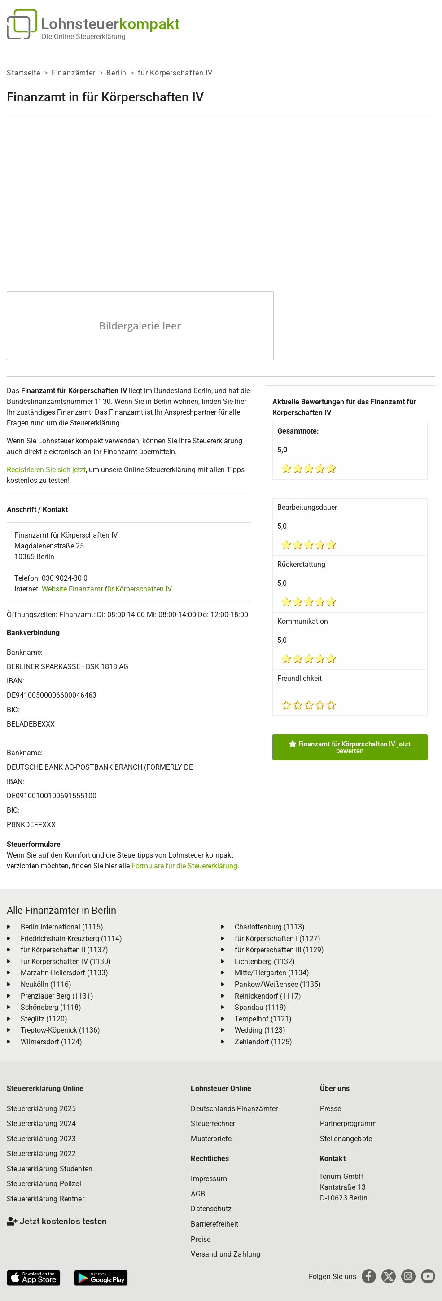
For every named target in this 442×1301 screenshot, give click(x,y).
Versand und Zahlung (225, 1254)
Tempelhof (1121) (263, 1019)
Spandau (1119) (260, 1007)
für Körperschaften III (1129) (279, 950)
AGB (198, 1194)
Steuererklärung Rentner (45, 1199)
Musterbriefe (211, 1139)
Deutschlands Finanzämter (234, 1108)
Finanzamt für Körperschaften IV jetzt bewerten (350, 747)
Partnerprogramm (348, 1123)
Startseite (23, 73)
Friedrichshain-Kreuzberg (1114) (71, 938)
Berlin (116, 73)
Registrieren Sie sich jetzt (46, 469)
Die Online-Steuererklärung (84, 36)
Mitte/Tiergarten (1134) (272, 972)
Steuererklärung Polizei (44, 1183)
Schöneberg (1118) (51, 1007)
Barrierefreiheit (214, 1224)
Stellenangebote (346, 1139)
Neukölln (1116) (46, 984)
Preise (200, 1239)
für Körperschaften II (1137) (64, 950)
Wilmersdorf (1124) (51, 1042)
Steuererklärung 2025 (41, 1108)
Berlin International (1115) (62, 927)
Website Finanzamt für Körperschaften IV (107, 589)
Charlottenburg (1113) (270, 927)
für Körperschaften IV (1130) (66, 961)
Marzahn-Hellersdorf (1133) (64, 972)
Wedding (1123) (260, 1030)
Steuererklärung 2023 (41, 1139)
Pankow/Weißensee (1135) (278, 984)
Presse (330, 1108)
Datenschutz (211, 1209)
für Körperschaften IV (175, 73)
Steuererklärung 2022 (41, 1153)
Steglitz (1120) (44, 1019)
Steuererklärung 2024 (41, 1123)
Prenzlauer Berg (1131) (57, 996)
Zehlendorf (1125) (263, 1042)
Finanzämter (74, 73)
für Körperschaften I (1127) (277, 938)
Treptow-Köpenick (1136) (60, 1030)
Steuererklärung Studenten (49, 1169)
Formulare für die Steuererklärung (184, 866)
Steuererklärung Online (45, 1088)
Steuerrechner (213, 1123)
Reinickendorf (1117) (268, 996)
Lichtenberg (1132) (265, 961)
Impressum (209, 1178)
